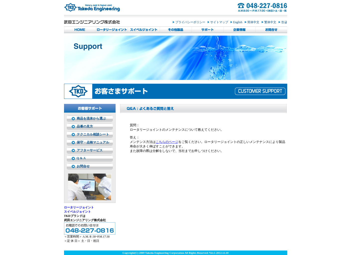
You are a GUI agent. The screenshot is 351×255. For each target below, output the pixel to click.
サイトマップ (219, 22)
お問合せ (83, 166)
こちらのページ (167, 142)
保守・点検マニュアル (93, 142)
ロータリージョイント (79, 207)
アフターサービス (90, 150)
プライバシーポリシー (190, 22)
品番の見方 (85, 126)
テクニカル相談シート (93, 134)
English (237, 22)
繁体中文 (270, 22)
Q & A (81, 158)
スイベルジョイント (77, 211)
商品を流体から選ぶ (91, 118)
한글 (283, 22)
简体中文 (253, 22)
